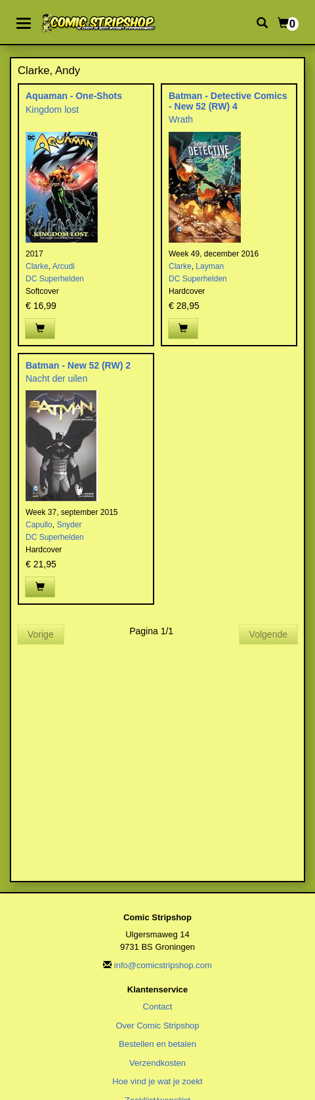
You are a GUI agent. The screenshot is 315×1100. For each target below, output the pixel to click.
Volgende (268, 634)
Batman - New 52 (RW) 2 (78, 365)
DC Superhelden (55, 278)
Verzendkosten (157, 1063)
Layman (210, 266)
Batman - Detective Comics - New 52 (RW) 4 (228, 101)
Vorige (41, 634)
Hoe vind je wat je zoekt (157, 1081)
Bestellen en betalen (157, 1044)
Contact (158, 1006)
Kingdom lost (52, 109)
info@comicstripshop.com (163, 965)
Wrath (181, 119)
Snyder (68, 524)
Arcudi (63, 266)
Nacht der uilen (56, 378)
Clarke (37, 266)
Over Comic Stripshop (157, 1025)
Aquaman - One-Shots (74, 96)
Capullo (39, 524)
